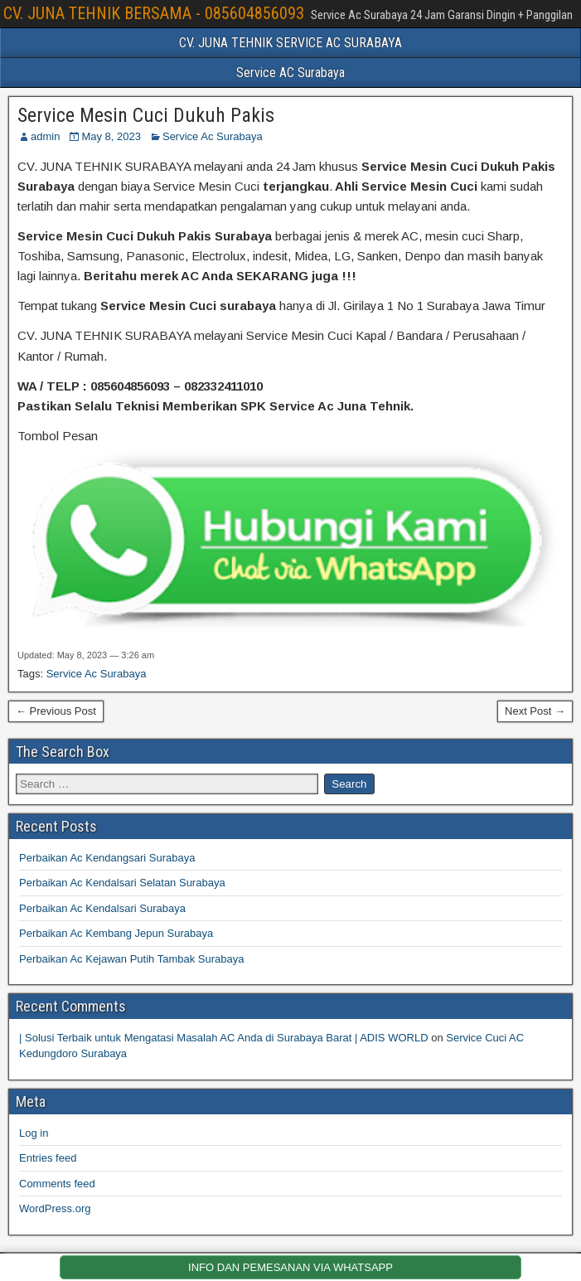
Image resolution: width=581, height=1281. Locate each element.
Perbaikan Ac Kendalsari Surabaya (102, 908)
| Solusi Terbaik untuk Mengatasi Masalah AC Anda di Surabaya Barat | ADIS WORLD (223, 1037)
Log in (33, 1133)
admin (45, 136)
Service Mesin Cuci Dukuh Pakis (145, 115)
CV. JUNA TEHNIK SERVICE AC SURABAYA (290, 43)
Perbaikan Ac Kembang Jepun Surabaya (116, 933)
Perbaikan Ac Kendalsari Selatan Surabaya (122, 882)
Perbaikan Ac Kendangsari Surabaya (107, 858)
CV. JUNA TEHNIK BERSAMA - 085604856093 (153, 13)
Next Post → (535, 711)
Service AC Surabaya (290, 72)
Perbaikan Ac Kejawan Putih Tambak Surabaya (131, 959)
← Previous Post (56, 711)
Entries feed (47, 1158)
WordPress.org (54, 1208)
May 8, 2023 (111, 136)
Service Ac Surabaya (212, 136)
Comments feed (57, 1183)
